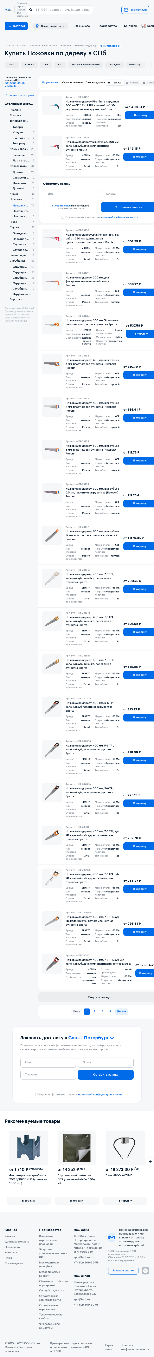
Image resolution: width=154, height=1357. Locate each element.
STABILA (29, 64)
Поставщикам (14, 1263)
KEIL (45, 64)
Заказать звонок (123, 1270)
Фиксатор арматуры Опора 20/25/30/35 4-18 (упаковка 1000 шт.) (28, 1179)
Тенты (12, 64)
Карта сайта (109, 1347)
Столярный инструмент (20, 103)
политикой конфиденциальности (119, 217)
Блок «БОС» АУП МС (119, 1175)
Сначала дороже (95, 82)
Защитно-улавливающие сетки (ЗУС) (53, 1253)
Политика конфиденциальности (135, 1347)
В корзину (28, 1200)
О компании (12, 1247)
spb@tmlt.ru (135, 10)
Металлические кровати (85, 64)
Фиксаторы (135, 64)
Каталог (16, 26)
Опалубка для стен (51, 1290)
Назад (76, 1011)
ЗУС (60, 64)
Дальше (121, 1011)
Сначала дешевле (72, 82)
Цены (8, 1258)
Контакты (130, 26)
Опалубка (114, 64)
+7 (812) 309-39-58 (86, 1262)
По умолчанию (50, 82)
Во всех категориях (20, 95)
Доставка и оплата (17, 1241)
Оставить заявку (106, 1074)
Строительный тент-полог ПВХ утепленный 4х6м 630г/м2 (76, 1179)
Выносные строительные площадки (48, 1240)
